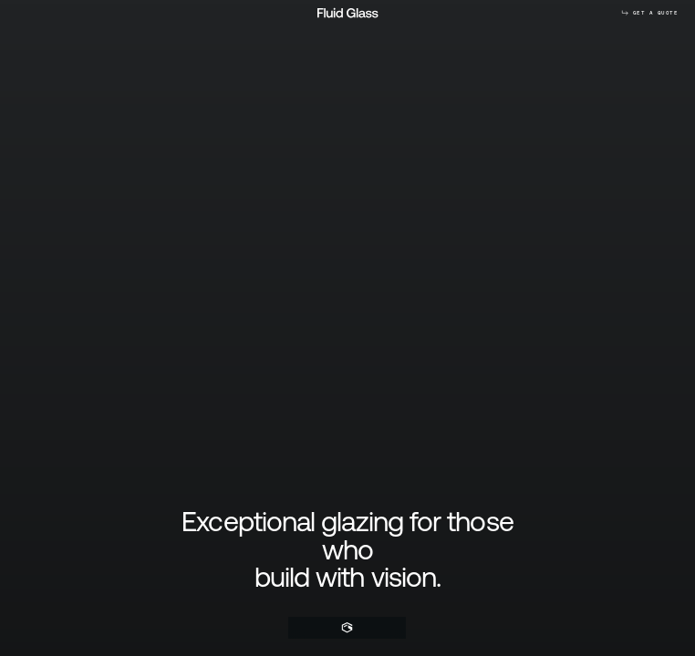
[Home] (347, 628)
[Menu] (397, 628)
